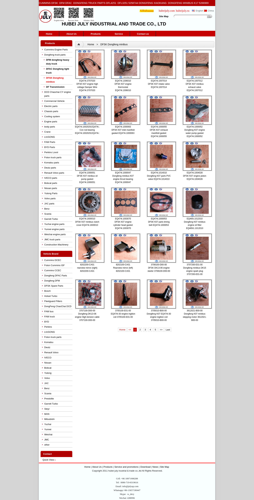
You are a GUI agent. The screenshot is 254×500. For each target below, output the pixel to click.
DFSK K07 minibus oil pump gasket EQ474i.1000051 (87, 179)
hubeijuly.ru (182, 10)
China (211, 10)
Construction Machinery (56, 244)
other (47, 444)
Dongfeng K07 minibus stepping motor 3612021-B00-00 (194, 317)
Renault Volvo (51, 352)
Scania (47, 214)
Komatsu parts (51, 162)
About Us (71, 34)
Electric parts (51, 106)
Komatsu (48, 342)
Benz (47, 208)
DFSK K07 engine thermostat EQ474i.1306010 (122, 87)
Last (168, 329)
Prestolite (49, 398)
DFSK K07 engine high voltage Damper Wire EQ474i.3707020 (87, 87)
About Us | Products (102, 467)
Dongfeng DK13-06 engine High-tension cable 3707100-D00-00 (87, 317)
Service (119, 34)
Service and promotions (126, 467)
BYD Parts (49, 147)
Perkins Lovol (51, 152)
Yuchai (47, 424)
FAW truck (49, 316)
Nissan (47, 362)
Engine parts (50, 121)
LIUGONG (49, 137)
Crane (47, 131)
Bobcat (47, 368)
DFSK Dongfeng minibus (55, 80)
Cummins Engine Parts (56, 49)
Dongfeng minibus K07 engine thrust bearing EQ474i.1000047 (123, 179)
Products (96, 34)
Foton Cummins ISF (54, 265)
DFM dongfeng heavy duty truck (57, 62)
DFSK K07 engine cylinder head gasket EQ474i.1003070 (123, 225)
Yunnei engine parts (54, 229)
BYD (46, 321)
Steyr (47, 409)
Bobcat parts (50, 183)
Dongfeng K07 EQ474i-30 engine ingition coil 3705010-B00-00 (159, 317)
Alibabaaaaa (147, 10)
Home (49, 34)
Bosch (47, 291)
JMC (46, 439)
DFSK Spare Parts (53, 285)
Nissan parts (50, 188)
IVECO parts (50, 178)
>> (161, 329)
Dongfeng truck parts (55, 54)
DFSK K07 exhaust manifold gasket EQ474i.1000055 (159, 133)
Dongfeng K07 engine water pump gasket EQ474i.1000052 (194, 133)
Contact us (143, 34)
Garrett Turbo (51, 219)
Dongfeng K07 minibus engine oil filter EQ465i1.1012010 (194, 225)
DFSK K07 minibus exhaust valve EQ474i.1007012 (195, 87)
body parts (49, 126)
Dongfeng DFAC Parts (55, 275)
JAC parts (49, 203)
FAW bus (48, 311)
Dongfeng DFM (52, 280)
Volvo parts (50, 198)
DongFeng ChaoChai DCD (57, 306)
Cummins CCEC (52, 270)
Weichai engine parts (55, 234)
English (199, 10)
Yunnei (47, 429)
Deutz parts (50, 167)
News (155, 467)
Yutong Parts (50, 193)
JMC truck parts (52, 239)
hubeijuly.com (167, 10)
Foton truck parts (53, 157)
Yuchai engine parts (54, 224)
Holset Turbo (50, 296)
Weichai (48, 434)
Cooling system (52, 116)
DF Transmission (55, 87)
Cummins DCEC (52, 260)
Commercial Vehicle (54, 101)
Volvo (47, 378)
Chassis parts (51, 111)
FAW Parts (49, 142)
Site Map (163, 16)
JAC (46, 383)
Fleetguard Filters (53, 301)
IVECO (47, 357)
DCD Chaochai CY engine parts (57, 94)
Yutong (48, 373)
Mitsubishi (49, 419)
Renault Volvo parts (54, 172)
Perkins (48, 326)
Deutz (47, 347)
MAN (46, 414)
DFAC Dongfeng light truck (57, 71)
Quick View (48, 459)
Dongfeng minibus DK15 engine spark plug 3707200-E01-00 (194, 271)
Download (145, 467)
